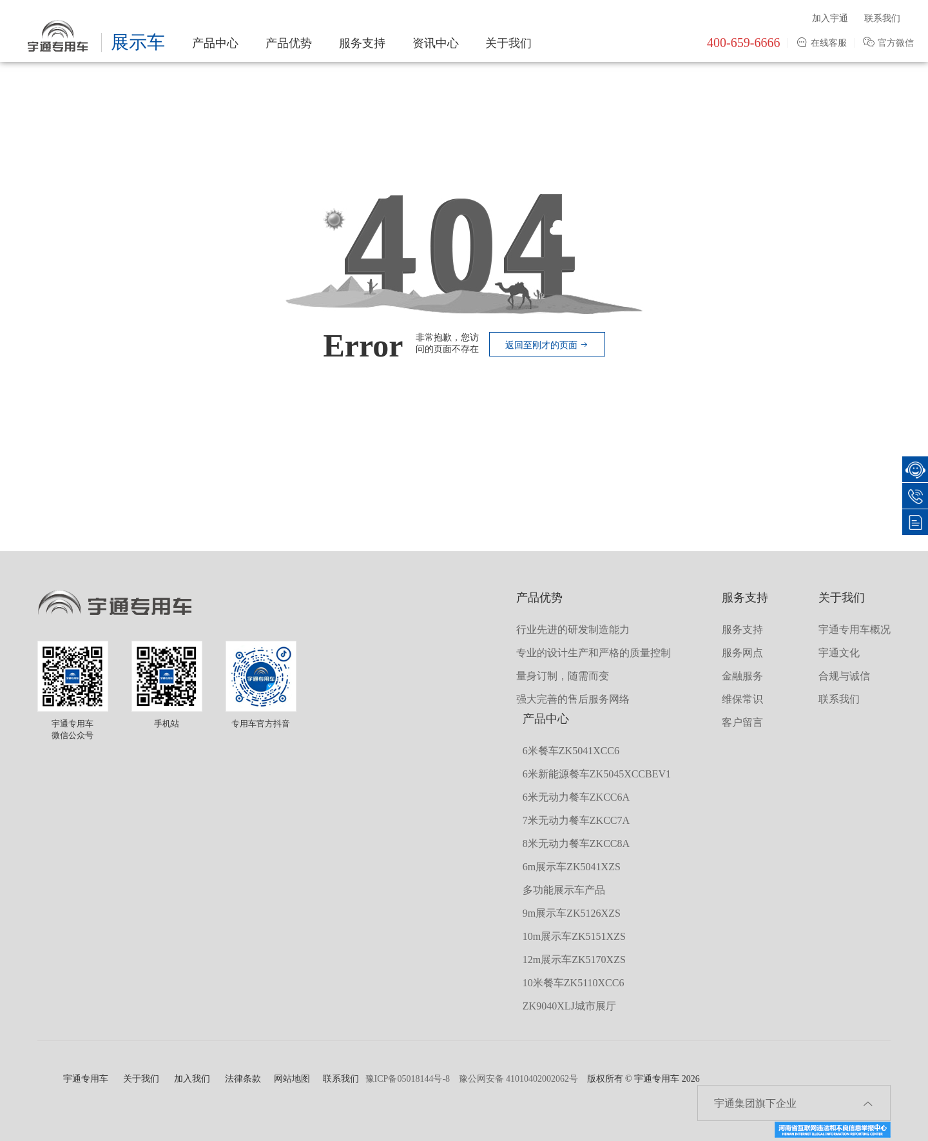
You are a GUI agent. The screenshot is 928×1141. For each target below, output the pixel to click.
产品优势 (289, 43)
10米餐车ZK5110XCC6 (573, 982)
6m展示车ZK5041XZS (572, 866)
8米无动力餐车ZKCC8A (576, 843)
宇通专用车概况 (854, 629)
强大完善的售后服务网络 (573, 699)
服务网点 (742, 652)
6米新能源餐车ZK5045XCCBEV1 (597, 773)
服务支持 (362, 43)
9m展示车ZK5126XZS (572, 913)
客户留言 (742, 722)
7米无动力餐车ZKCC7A (576, 820)
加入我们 (192, 1079)
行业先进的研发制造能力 (573, 629)
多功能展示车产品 (564, 889)
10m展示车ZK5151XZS (574, 936)
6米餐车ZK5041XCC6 (571, 750)
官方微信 (888, 43)
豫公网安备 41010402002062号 (519, 1079)
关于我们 (508, 43)
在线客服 (821, 43)
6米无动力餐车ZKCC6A (576, 797)
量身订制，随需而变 (562, 675)
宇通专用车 (85, 1079)
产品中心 (215, 43)
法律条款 (243, 1079)
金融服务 (742, 675)
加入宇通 (830, 18)
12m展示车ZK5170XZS (574, 959)
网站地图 (292, 1079)
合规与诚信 (844, 675)
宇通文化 (839, 652)
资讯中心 (435, 43)
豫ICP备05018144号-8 (407, 1079)
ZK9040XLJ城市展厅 (569, 1005)
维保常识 (742, 699)
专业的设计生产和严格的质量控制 (593, 652)
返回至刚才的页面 (547, 345)
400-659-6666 (743, 42)
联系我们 (882, 18)
